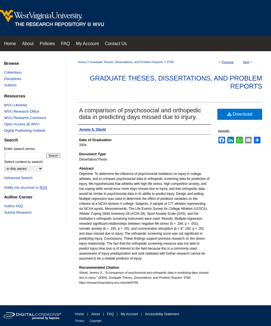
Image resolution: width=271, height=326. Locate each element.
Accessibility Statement (162, 314)
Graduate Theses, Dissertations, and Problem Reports (126, 62)
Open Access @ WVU (21, 124)
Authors (10, 85)
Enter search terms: (19, 149)
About (95, 314)
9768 (170, 62)
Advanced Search (18, 178)
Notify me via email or (25, 187)
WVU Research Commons (25, 118)
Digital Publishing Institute (24, 130)
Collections (13, 72)
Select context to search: (23, 162)
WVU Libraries (15, 105)
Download (239, 114)
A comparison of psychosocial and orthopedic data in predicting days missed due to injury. (140, 113)
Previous (228, 62)
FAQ (110, 314)
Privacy (79, 320)
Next (246, 62)
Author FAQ (13, 206)
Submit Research (18, 212)
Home (82, 62)
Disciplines (12, 79)
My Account (129, 314)
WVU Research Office (21, 111)
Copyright (95, 320)
